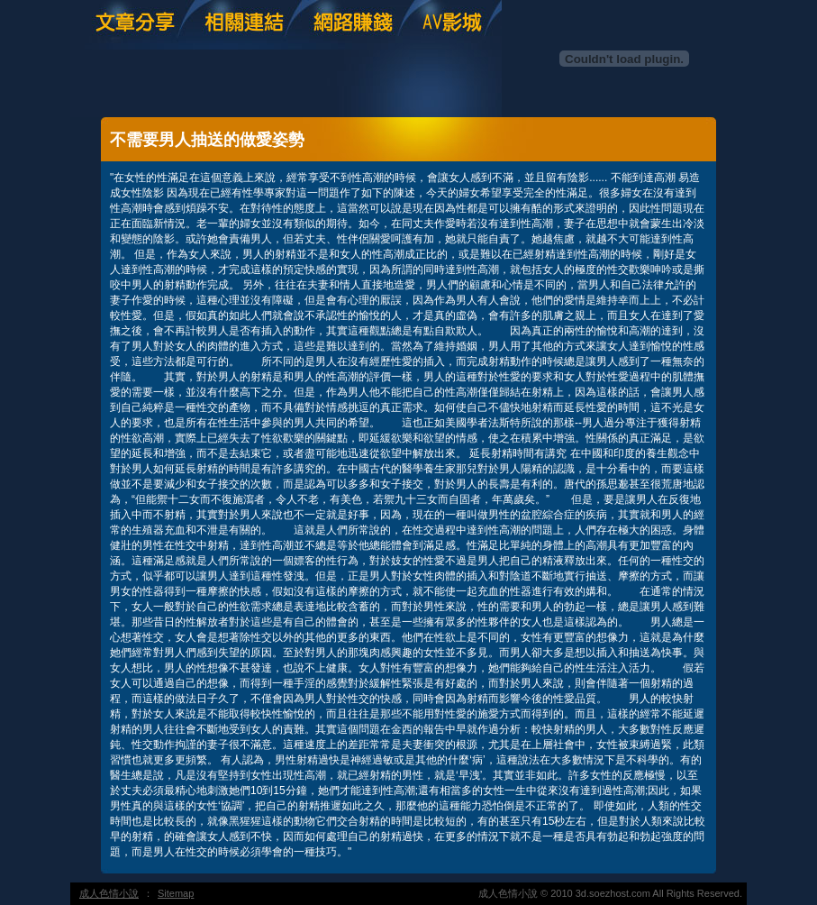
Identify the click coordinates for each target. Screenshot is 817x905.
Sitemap (176, 893)
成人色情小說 (109, 893)
